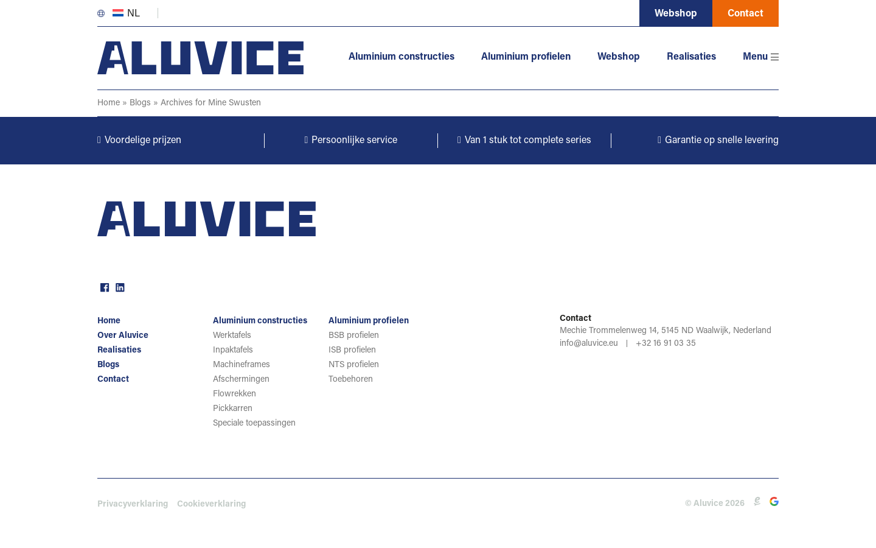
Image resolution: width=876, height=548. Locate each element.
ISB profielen (352, 350)
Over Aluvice (122, 336)
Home (108, 103)
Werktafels (232, 336)
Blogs (140, 103)
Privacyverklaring (132, 505)
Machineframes (241, 365)
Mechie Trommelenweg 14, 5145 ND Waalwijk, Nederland (665, 331)
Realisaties (691, 57)
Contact (745, 14)
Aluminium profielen (526, 57)
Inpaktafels (233, 350)
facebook (103, 286)
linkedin (119, 286)
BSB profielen (353, 336)
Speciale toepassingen (254, 424)
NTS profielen (353, 365)
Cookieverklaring (211, 505)
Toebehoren (350, 380)
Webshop (676, 14)
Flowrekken (234, 394)
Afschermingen (241, 380)
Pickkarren (232, 409)
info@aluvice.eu (589, 344)
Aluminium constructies (401, 57)
